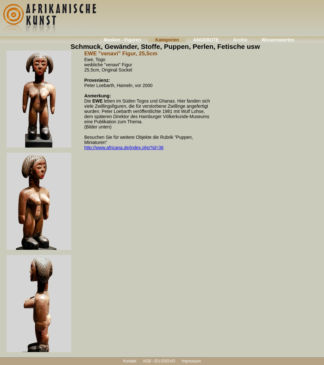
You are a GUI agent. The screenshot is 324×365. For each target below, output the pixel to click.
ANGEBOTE (206, 39)
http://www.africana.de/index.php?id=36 (124, 147)
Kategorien (167, 39)
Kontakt (129, 361)
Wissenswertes (277, 39)
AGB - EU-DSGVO (159, 361)
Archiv (240, 39)
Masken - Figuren (122, 39)
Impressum (191, 361)
